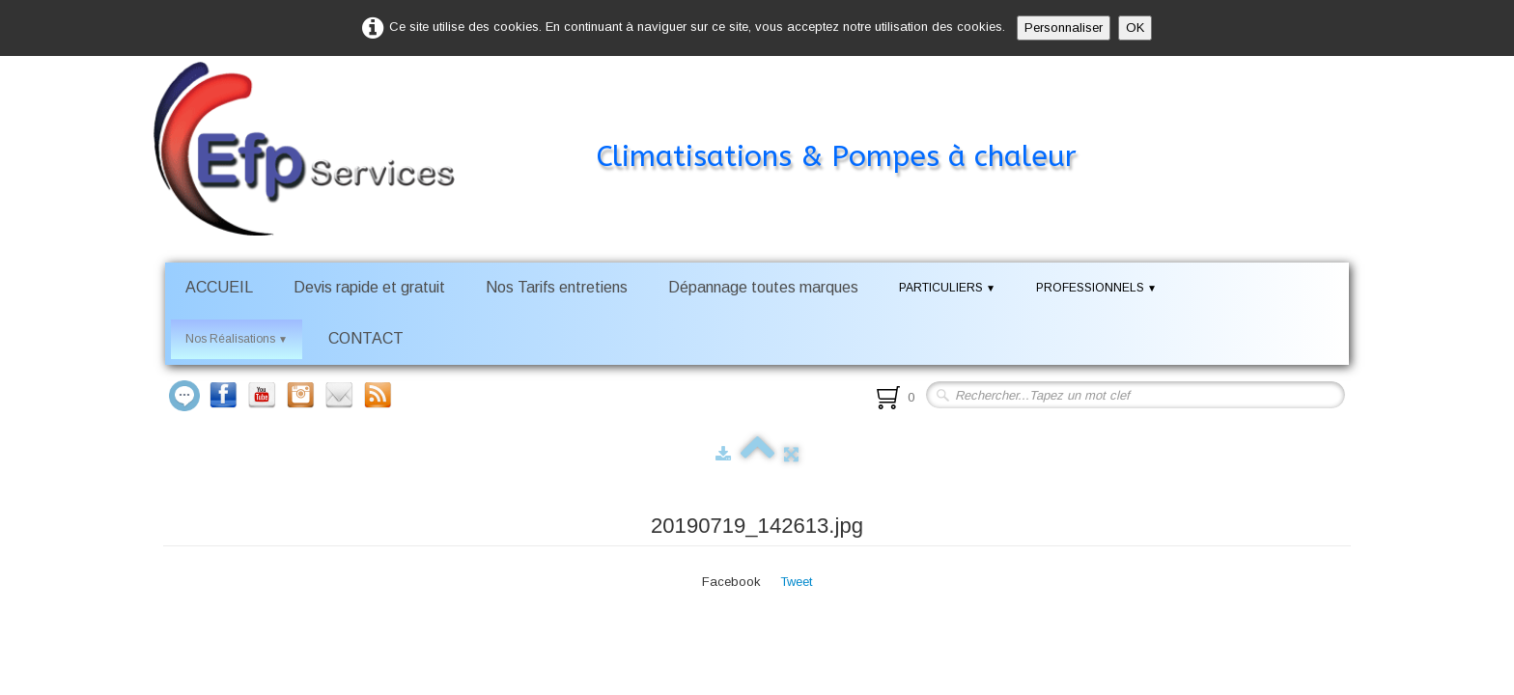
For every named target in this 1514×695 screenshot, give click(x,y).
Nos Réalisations (236, 339)
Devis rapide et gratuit (369, 287)
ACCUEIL (219, 287)
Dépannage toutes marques (763, 287)
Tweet (796, 581)
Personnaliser (1063, 27)
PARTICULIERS (947, 287)
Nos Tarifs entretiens (557, 287)
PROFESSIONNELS (1096, 287)
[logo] (643, 120)
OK (1135, 27)
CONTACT (366, 338)
